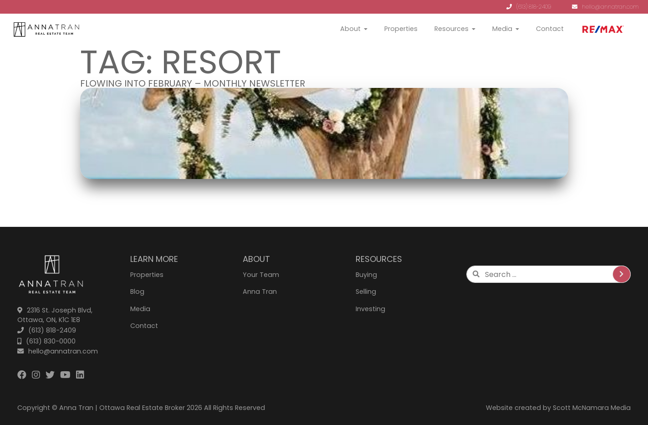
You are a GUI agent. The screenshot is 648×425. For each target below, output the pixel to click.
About (350, 28)
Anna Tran (260, 291)
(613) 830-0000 (46, 341)
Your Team (261, 274)
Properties (401, 28)
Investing (370, 308)
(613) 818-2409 (528, 6)
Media (502, 28)
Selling (366, 291)
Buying (366, 274)
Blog (137, 291)
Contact (550, 28)
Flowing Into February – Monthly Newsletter (192, 83)
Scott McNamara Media (592, 407)
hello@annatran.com (605, 6)
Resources (451, 28)
